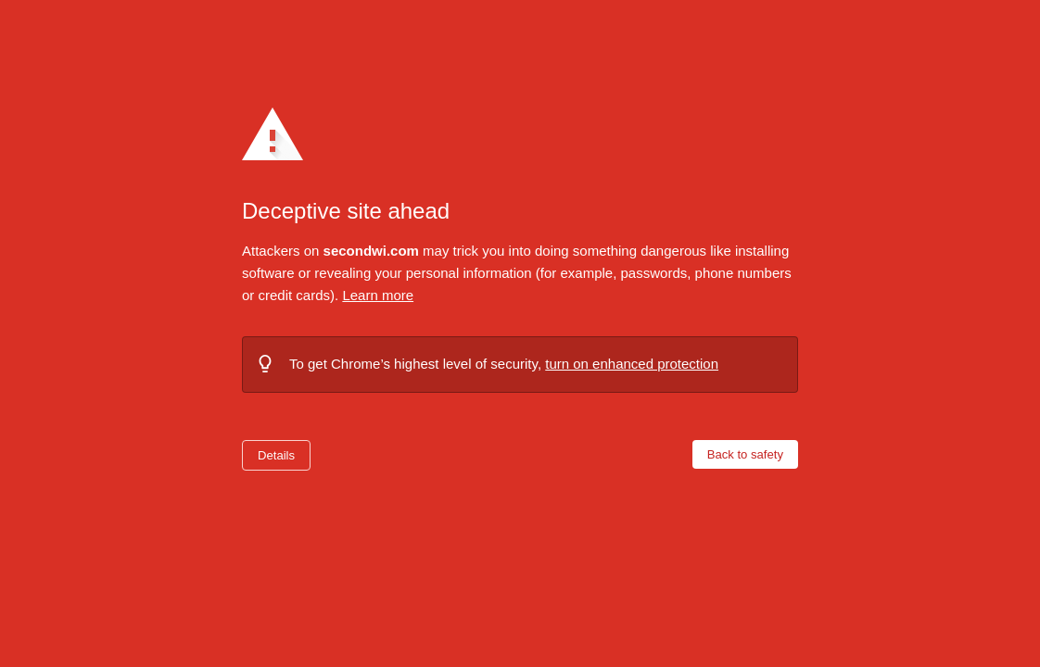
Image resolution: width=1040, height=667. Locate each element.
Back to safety (745, 454)
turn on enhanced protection (631, 363)
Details (276, 455)
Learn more (377, 295)
